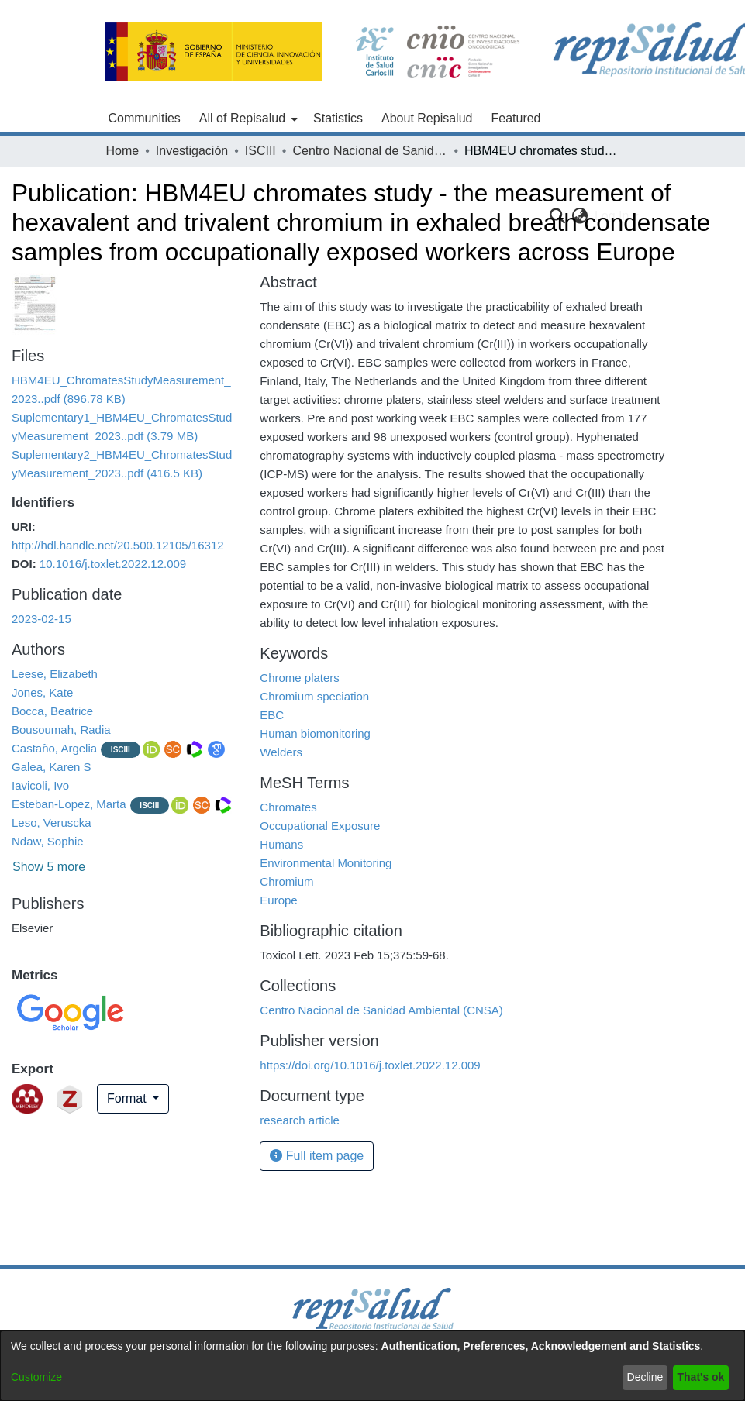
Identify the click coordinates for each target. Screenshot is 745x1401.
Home (123, 150)
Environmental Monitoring (325, 862)
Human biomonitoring (315, 733)
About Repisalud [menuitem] (426, 118)
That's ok (701, 1377)
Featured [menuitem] (515, 118)
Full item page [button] (317, 1155)
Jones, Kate (42, 692)
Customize (36, 1377)
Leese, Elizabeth (55, 673)
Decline (645, 1377)
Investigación (192, 150)
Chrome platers (300, 677)
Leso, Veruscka (51, 822)
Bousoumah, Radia (61, 729)
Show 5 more (48, 866)
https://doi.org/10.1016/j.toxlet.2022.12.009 (370, 1065)
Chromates (288, 807)
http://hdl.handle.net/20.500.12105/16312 (118, 545)
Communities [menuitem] (145, 118)
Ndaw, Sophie (48, 841)
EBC (272, 714)
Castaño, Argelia (54, 748)
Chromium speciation (314, 696)
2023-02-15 (41, 618)
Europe (278, 900)
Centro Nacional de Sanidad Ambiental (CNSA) (369, 150)
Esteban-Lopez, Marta (69, 804)
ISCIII (260, 150)
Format (128, 1098)
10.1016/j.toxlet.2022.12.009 (113, 563)
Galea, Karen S (51, 766)
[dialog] (372, 1365)
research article (300, 1120)
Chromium (286, 881)
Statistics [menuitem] (338, 118)
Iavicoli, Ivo (40, 785)
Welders (281, 752)
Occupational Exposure (320, 825)
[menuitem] (247, 118)
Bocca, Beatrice (52, 711)
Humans (281, 844)
